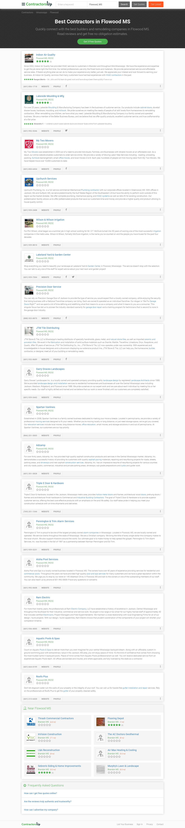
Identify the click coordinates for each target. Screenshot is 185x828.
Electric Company (78, 609)
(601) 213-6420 (30, 699)
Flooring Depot (116, 718)
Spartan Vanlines (45, 407)
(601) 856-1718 (30, 86)
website (45, 86)
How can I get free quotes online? (40, 793)
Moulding (52, 107)
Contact (160, 824)
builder (152, 348)
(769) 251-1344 (30, 511)
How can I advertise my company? (41, 809)
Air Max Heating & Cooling (122, 750)
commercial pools (32, 574)
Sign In (140, 824)
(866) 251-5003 (30, 435)
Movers (35, 152)
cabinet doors (146, 107)
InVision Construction (50, 734)
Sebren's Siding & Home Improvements (59, 765)
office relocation (89, 424)
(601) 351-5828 (30, 474)
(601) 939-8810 (30, 245)
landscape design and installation (52, 383)
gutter (65, 691)
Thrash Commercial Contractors (56, 718)
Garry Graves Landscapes (50, 368)
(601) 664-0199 (30, 667)
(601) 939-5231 (30, 550)
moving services (42, 421)
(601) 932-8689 (30, 359)
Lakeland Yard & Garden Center (53, 254)
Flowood (54, 12)
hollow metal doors (104, 494)
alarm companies (91, 532)
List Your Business (125, 824)
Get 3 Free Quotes (92, 41)
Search (124, 4)
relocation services (36, 424)
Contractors (27, 12)
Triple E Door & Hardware (50, 483)
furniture (35, 158)
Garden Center (94, 266)
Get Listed (156, 4)
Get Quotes (139, 4)
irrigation (157, 231)
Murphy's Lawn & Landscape (123, 765)
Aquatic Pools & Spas (48, 638)
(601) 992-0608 (30, 588)
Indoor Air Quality (45, 54)
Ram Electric (43, 597)
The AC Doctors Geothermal (123, 734)
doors (143, 494)
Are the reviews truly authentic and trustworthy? (47, 801)
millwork (62, 110)
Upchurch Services (46, 178)
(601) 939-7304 (30, 277)
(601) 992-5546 (30, 131)
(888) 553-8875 (30, 318)
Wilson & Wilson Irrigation (50, 219)
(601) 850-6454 (30, 169)
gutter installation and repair (135, 688)
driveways (45, 462)
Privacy (149, 824)
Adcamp (40, 445)
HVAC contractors (114, 75)
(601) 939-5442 (30, 397)
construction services (74, 462)
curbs (123, 465)
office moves (64, 158)
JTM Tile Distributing (47, 327)
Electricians (48, 615)
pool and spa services (96, 574)
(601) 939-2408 (30, 210)
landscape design (111, 380)
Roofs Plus (42, 676)
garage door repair (94, 307)
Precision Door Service (48, 286)
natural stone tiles (118, 339)
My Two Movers (44, 140)
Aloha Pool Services (47, 559)
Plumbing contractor (90, 190)
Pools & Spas (45, 650)
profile (57, 86)
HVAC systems (103, 196)
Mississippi (41, 12)
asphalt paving (95, 459)
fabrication (55, 342)
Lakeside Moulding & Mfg (50, 96)
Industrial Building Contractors (90, 497)
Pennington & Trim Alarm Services (55, 521)
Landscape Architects (140, 380)
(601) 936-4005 (30, 629)
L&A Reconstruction (49, 750)
